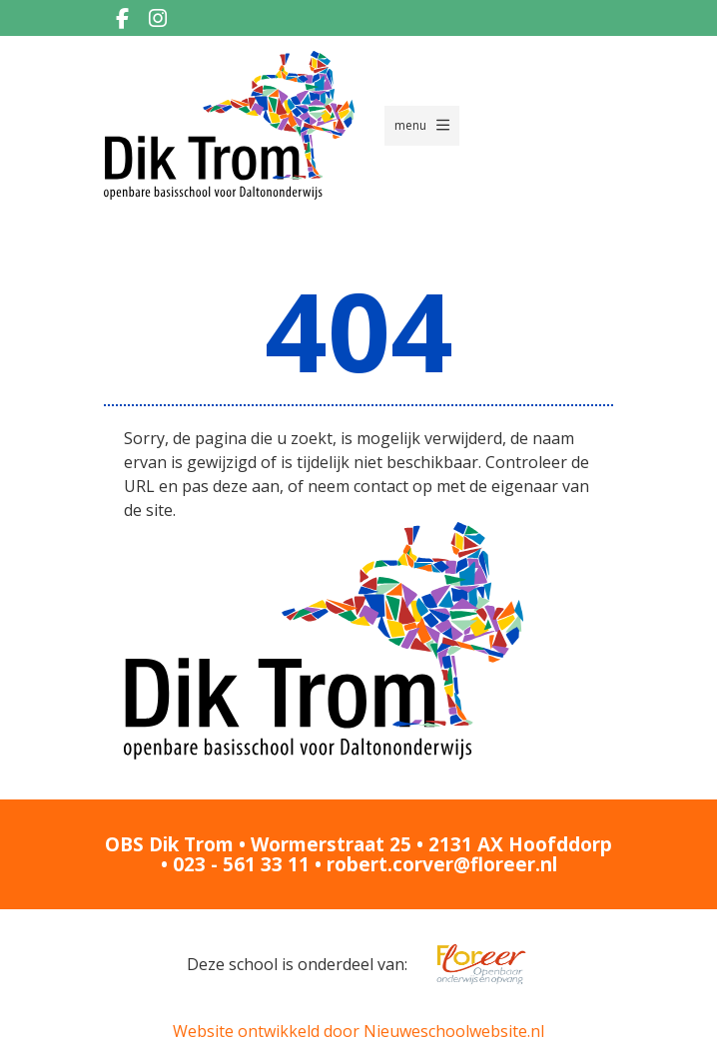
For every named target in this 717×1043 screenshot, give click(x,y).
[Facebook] (122, 18)
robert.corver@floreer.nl (442, 864)
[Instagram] (158, 18)
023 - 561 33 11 (241, 864)
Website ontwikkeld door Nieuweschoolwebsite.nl (358, 1031)
